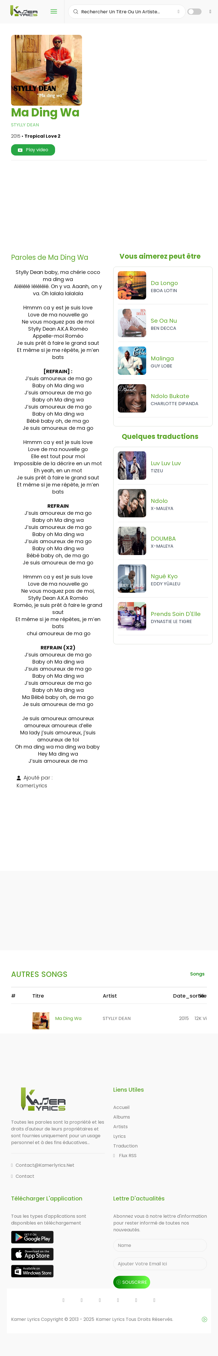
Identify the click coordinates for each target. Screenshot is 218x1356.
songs (197, 974)
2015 (184, 1018)
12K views (205, 1018)
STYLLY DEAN (25, 125)
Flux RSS (125, 1155)
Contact (22, 1176)
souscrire (131, 1282)
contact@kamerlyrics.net (42, 1165)
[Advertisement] (116, 204)
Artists (120, 1126)
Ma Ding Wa (68, 1018)
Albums (121, 1117)
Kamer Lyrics (111, 1319)
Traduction (125, 1146)
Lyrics (119, 1136)
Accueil (121, 1107)
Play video (33, 149)
